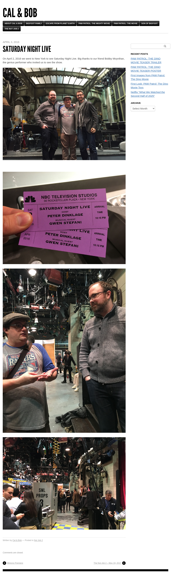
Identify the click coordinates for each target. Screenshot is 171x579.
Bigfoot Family (34, 23)
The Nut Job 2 (12, 29)
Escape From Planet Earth (60, 23)
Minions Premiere (15, 563)
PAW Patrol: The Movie (125, 23)
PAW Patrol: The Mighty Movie (94, 23)
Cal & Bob (20, 13)
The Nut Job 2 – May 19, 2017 (107, 563)
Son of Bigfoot (149, 23)
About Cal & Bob (13, 23)
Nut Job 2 (38, 540)
